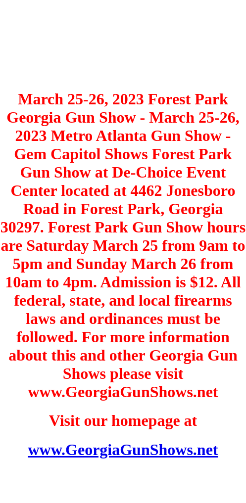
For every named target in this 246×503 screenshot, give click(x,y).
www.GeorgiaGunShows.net (123, 449)
